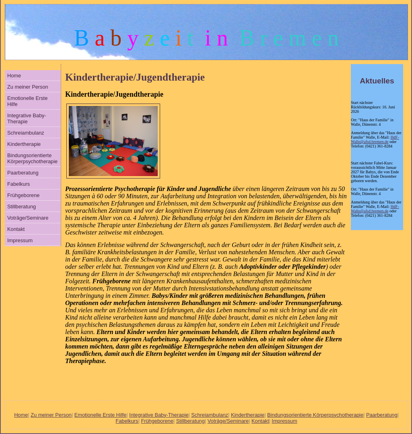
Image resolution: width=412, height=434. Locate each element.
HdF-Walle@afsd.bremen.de (375, 139)
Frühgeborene (23, 195)
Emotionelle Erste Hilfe (27, 101)
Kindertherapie (24, 144)
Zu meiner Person (27, 87)
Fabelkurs (18, 184)
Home (14, 76)
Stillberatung (21, 207)
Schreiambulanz (25, 133)
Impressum (20, 240)
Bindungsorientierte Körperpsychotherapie (32, 158)
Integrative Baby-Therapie (26, 118)
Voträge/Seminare (27, 218)
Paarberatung (23, 173)
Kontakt (16, 229)
